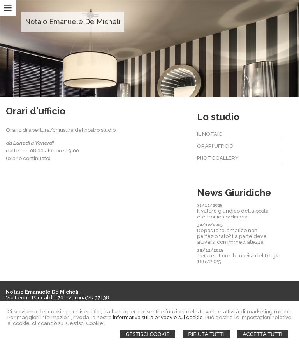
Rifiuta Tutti (206, 334)
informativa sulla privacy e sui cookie (158, 317)
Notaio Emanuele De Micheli (72, 21)
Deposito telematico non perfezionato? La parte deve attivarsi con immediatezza (232, 236)
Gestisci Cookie (148, 334)
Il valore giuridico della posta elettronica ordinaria (233, 214)
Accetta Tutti (262, 334)
